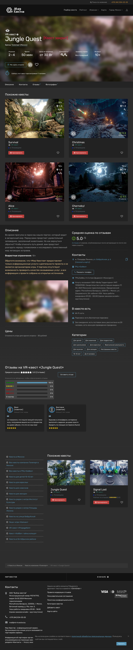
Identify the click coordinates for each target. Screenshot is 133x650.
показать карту (82, 262)
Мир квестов (11, 577)
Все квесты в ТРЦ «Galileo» (19, 471)
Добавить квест (53, 608)
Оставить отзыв (66, 375)
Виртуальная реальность (114, 345)
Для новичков (90, 340)
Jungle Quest (59, 489)
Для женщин (92, 349)
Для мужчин (78, 349)
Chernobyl (78, 205)
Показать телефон (82, 272)
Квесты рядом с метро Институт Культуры (22, 500)
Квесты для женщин (16, 494)
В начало (103, 577)
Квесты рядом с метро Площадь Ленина (21, 509)
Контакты (23, 84)
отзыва (75, 243)
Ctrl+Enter (76, 588)
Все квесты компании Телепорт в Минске (22, 464)
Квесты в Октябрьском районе (21, 539)
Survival (13, 142)
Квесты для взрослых (17, 482)
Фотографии (52, 84)
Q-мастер (10, 397)
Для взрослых (95, 345)
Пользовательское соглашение (60, 596)
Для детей (77, 340)
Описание (9, 84)
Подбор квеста (70, 10)
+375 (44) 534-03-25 (119, 2)
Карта (103, 10)
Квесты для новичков (17, 488)
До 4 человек (90, 354)
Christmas (78, 142)
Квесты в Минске (15, 457)
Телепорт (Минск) (19, 45)
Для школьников (79, 345)
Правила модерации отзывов (59, 592)
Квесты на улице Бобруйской (20, 516)
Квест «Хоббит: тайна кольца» (21, 533)
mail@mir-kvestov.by (17, 623)
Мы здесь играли (16, 65)
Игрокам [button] (94, 10)
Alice (11, 205)
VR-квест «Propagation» (18, 528)
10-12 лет (76, 354)
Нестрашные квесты (109, 349)
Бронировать (16, 153)
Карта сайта (52, 611)
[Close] (128, 636)
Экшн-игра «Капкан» (17, 522)
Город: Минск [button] (116, 10)
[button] (66, 282)
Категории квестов (55, 604)
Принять (121, 644)
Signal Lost (100, 489)
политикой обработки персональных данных (92, 636)
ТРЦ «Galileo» (81, 267)
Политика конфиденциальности (60, 600)
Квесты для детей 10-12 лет (19, 477)
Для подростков (106, 340)
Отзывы (37, 84)
